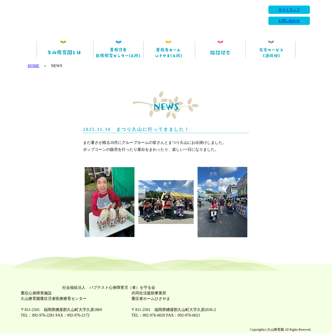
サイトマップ (289, 10)
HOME (33, 65)
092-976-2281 (43, 315)
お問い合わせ (289, 21)
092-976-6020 (153, 315)
